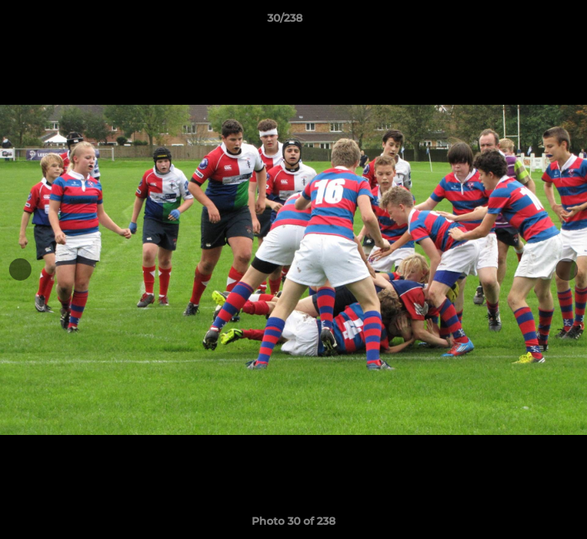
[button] (524, 21)
